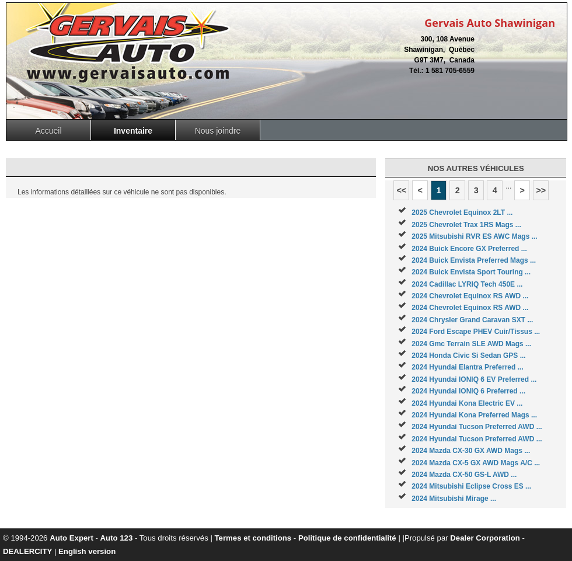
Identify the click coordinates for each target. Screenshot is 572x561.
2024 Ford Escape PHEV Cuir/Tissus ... (475, 331)
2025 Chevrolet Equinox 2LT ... (461, 212)
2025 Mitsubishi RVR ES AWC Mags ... (474, 236)
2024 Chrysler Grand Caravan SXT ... (472, 320)
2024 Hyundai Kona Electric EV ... (466, 403)
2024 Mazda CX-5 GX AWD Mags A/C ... (475, 463)
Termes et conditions (253, 538)
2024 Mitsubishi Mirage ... (453, 498)
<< (401, 190)
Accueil (48, 130)
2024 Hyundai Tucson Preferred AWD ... (476, 427)
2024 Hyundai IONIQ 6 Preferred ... (468, 391)
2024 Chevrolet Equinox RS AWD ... (469, 296)
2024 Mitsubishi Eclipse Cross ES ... (471, 486)
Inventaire (133, 130)
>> (541, 190)
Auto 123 (116, 538)
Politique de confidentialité (347, 538)
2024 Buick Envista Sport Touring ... (471, 272)
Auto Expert (71, 538)
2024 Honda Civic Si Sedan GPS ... (468, 355)
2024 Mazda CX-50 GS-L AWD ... (464, 475)
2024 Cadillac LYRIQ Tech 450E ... (466, 284)
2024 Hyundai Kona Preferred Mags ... (474, 415)
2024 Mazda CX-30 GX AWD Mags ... (470, 451)
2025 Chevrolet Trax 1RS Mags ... (466, 225)
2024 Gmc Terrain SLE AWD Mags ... (471, 344)
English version (87, 551)
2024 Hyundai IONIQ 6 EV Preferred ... (473, 379)
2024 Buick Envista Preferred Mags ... (473, 260)
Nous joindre (218, 130)
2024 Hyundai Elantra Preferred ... (467, 367)
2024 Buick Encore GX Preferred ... (468, 249)
